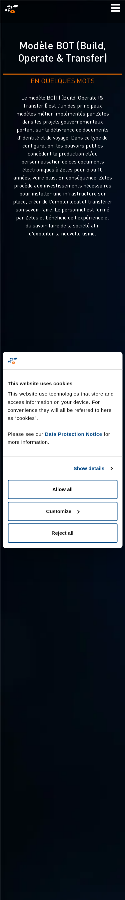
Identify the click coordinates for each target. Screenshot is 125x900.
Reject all (63, 533)
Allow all (62, 489)
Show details (89, 468)
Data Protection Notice (73, 434)
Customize (62, 511)
